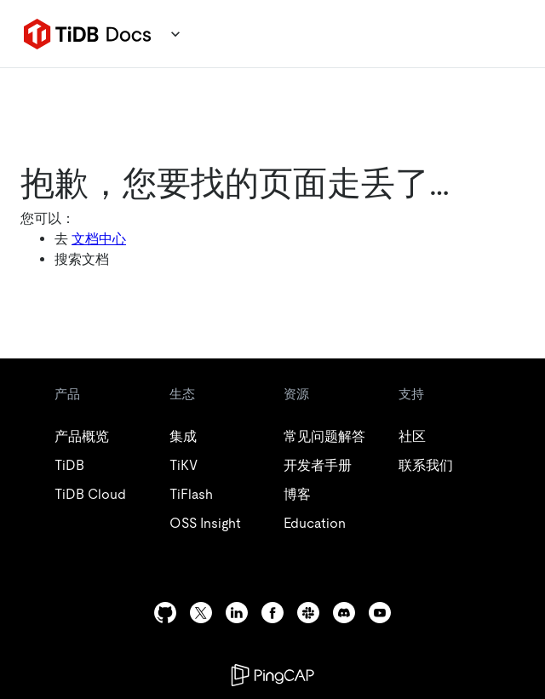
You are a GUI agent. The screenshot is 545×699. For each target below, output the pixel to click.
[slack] (308, 612)
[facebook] (272, 612)
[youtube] (380, 612)
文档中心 (99, 239)
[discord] (344, 612)
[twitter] (201, 612)
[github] (165, 612)
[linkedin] (237, 612)
